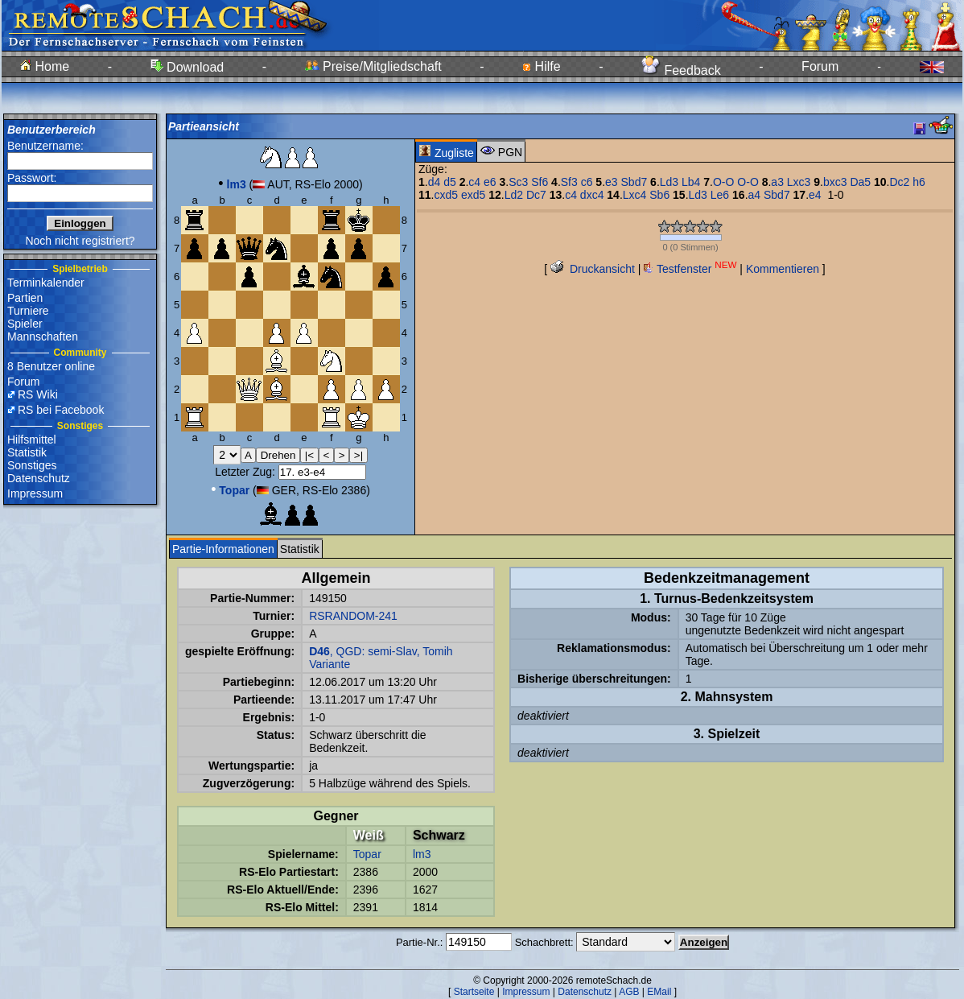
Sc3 (518, 181)
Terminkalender (45, 282)
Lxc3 (799, 181)
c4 (474, 181)
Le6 (720, 194)
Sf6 (539, 181)
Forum (819, 66)
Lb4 (691, 181)
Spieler (25, 323)
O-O (723, 181)
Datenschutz (38, 478)
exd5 (473, 194)
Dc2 (900, 181)
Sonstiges (31, 465)
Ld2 (514, 194)
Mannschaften (42, 336)
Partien (25, 297)
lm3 (422, 854)
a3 (777, 181)
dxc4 (592, 194)
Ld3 (669, 181)
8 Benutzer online (51, 366)
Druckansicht (592, 268)
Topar (367, 854)
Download (187, 67)
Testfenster (690, 268)
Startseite (474, 991)
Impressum (35, 493)
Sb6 (659, 194)
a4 (754, 194)
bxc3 (835, 181)
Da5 (860, 181)
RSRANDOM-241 (353, 615)
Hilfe (541, 66)
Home (44, 66)
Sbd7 (634, 181)
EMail (659, 991)
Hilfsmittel (31, 439)
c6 (587, 181)
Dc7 (536, 194)
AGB (629, 991)
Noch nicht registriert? (79, 240)
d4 (434, 181)
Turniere (28, 310)
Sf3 (569, 181)
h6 (919, 181)
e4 (815, 194)
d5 (449, 181)
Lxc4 (635, 194)
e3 (611, 181)
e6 (490, 181)
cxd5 (446, 194)
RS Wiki (38, 394)
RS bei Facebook (61, 409)
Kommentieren (782, 268)
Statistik (27, 452)
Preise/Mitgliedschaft (373, 66)
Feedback (681, 70)
